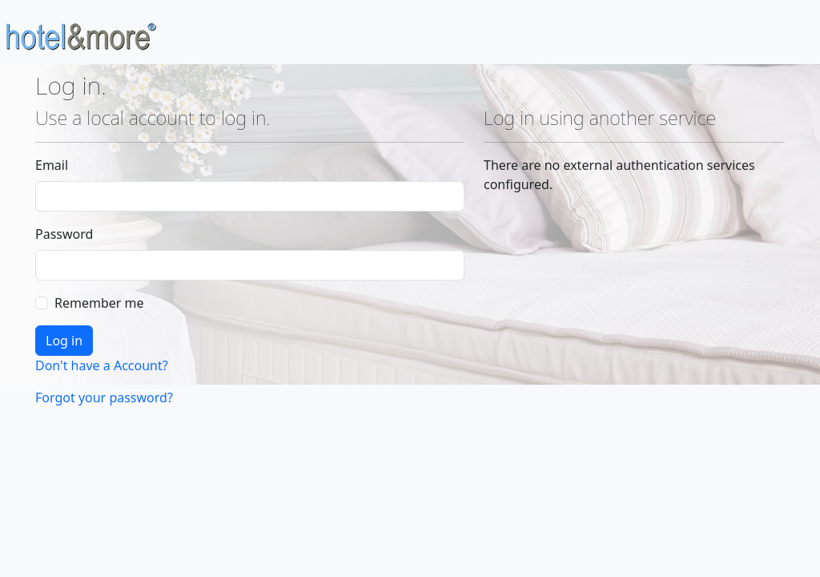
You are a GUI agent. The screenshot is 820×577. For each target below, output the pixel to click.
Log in (64, 340)
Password (64, 234)
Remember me (99, 303)
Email (51, 165)
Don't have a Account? (101, 365)
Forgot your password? (104, 397)
